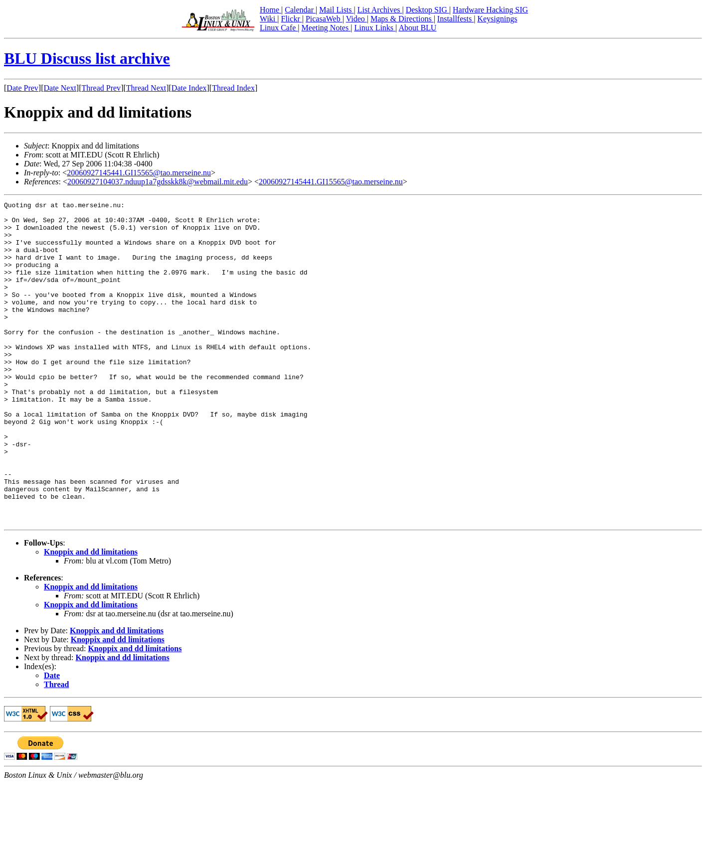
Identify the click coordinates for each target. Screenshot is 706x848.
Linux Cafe (279, 27)
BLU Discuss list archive (87, 58)
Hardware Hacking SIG (490, 9)
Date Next (60, 88)
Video (356, 18)
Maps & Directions (402, 18)
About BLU (417, 27)
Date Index (189, 88)
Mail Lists (336, 9)
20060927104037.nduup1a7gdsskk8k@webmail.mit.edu (157, 181)
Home (270, 9)
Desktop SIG (427, 9)
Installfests (455, 18)
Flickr (291, 18)
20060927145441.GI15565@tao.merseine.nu (139, 172)
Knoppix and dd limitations (91, 616)
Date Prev (22, 88)
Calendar (300, 9)
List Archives (379, 9)
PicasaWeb (324, 18)
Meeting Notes (326, 27)
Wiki (268, 18)
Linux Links (374, 27)
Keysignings (497, 18)
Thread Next (146, 88)
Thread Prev (101, 88)
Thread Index (233, 88)
